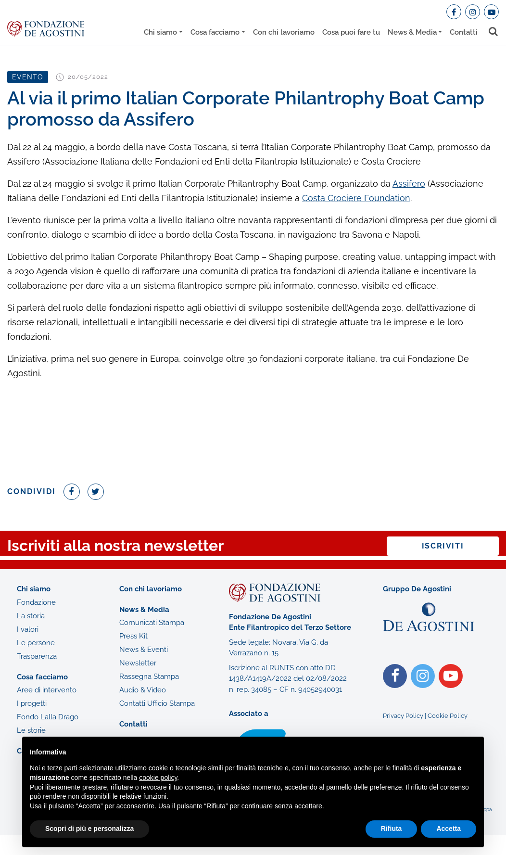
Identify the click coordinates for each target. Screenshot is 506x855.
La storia (31, 616)
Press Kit (133, 636)
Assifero (408, 184)
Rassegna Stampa (149, 676)
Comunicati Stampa (151, 622)
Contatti (464, 32)
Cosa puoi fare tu (351, 32)
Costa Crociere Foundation (356, 198)
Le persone (36, 642)
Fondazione (36, 602)
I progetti (32, 703)
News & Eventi (143, 649)
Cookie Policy (448, 715)
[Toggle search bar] (494, 31)
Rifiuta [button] (391, 828)
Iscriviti (443, 545)
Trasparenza (37, 656)
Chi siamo (160, 32)
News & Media (412, 32)
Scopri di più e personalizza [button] (89, 828)
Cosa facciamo (215, 32)
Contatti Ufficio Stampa (157, 703)
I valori (27, 629)
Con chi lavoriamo (284, 32)
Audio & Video (142, 690)
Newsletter (137, 663)
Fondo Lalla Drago (47, 717)
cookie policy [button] (158, 777)
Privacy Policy (403, 715)
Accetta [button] (448, 828)
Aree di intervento (46, 690)
